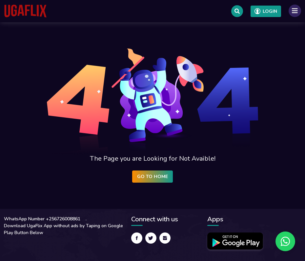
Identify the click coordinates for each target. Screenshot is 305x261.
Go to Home (152, 176)
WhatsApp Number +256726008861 (42, 219)
